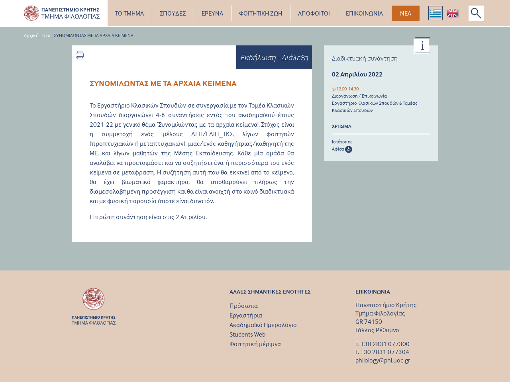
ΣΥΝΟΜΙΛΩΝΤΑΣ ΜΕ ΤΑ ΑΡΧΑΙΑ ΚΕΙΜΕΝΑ (93, 35)
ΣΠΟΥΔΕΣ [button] (173, 13)
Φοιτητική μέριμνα (255, 344)
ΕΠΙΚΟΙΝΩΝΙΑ (364, 13)
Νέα (46, 35)
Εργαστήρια (246, 315)
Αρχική (31, 35)
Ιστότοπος (342, 142)
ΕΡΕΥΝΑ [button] (212, 13)
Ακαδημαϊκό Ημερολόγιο (263, 325)
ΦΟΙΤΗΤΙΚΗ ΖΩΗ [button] (260, 13)
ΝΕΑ (405, 13)
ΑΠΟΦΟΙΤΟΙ (314, 13)
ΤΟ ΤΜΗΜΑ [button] (129, 13)
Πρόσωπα (244, 306)
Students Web (247, 334)
